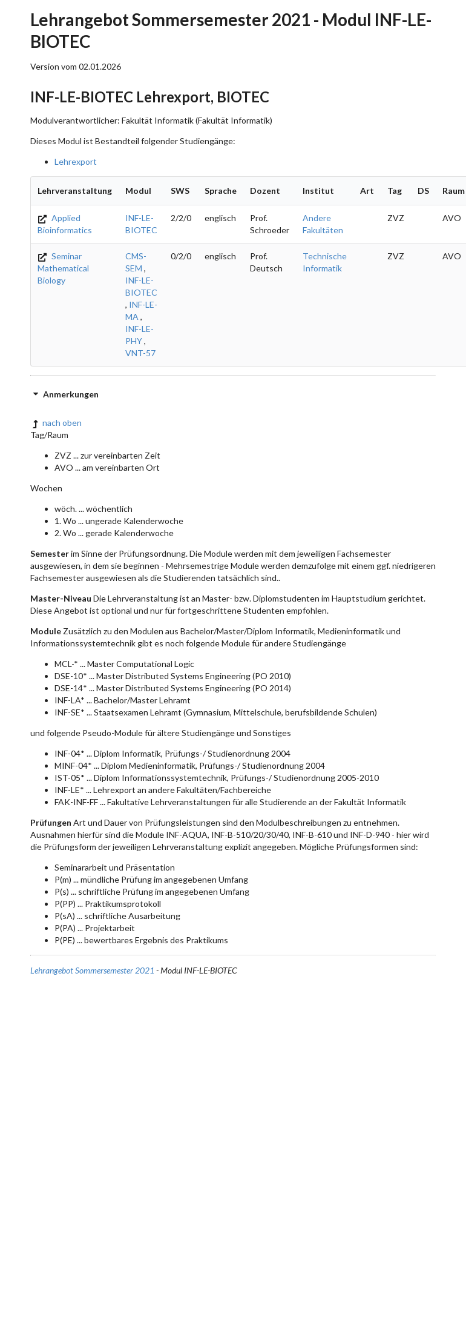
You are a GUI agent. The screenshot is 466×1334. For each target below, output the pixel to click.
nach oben (56, 422)
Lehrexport (75, 161)
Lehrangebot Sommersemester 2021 (92, 970)
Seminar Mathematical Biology (63, 268)
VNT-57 (140, 353)
